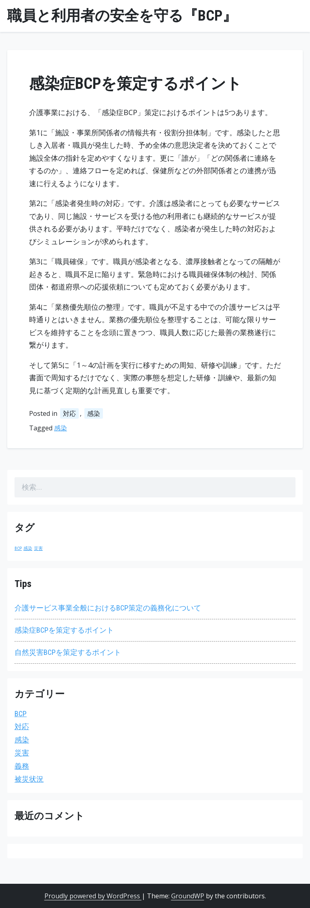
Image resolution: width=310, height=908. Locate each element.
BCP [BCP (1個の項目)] (18, 548)
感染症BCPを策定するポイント (64, 630)
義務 (22, 766)
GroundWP (187, 895)
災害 (22, 753)
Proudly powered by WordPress (93, 895)
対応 (69, 413)
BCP (21, 713)
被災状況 (29, 779)
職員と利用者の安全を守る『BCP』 (122, 15)
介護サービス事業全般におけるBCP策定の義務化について (108, 608)
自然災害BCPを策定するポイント (68, 652)
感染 (93, 413)
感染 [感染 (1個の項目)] (27, 548)
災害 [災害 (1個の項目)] (38, 548)
